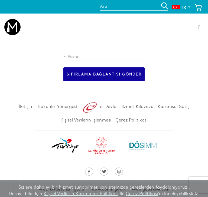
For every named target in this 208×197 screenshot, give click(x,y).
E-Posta (70, 56)
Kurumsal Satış (173, 106)
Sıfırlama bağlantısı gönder (104, 74)
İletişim (26, 106)
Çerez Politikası (131, 120)
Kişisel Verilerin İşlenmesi (85, 120)
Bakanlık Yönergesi (57, 106)
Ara (103, 6)
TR (179, 7)
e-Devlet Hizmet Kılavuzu (117, 107)
